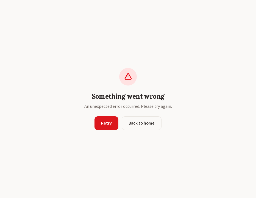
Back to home (142, 123)
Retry (106, 123)
